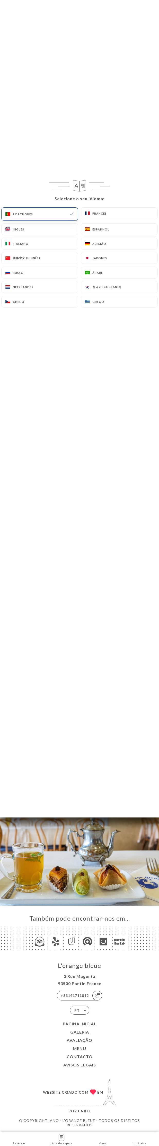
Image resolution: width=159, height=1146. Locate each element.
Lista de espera (62, 1139)
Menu (79, 1048)
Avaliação (79, 1040)
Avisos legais (79, 1064)
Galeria (79, 1031)
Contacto (80, 1056)
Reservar (19, 1139)
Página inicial (79, 1023)
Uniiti (84, 1111)
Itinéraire (139, 1139)
